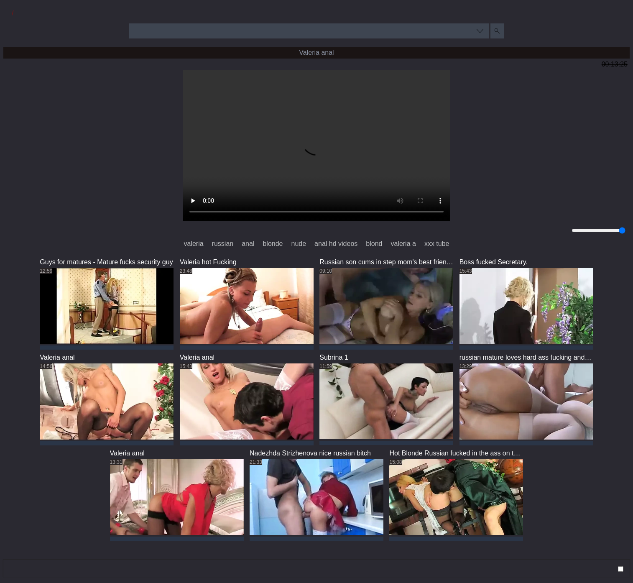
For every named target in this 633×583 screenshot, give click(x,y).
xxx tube (436, 243)
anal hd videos (335, 243)
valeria (193, 243)
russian (223, 243)
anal (248, 243)
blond (374, 243)
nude (298, 243)
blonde (273, 243)
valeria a (403, 243)
